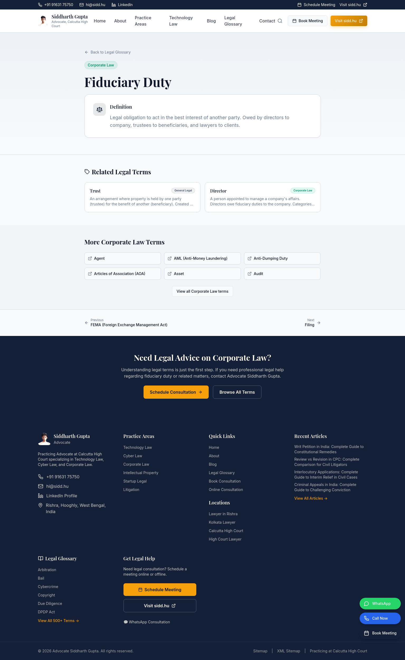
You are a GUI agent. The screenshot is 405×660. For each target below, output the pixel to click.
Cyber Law (132, 456)
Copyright (46, 595)
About (120, 20)
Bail (41, 578)
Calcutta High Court (226, 530)
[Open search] (280, 21)
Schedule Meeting (316, 4)
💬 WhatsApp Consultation (146, 622)
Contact (267, 20)
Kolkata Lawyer (222, 522)
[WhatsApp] (380, 603)
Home (100, 20)
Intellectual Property (141, 472)
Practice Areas (143, 21)
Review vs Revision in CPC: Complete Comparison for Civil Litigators (326, 462)
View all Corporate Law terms (202, 291)
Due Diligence (50, 603)
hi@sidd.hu (92, 4)
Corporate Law (136, 464)
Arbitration (47, 569)
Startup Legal (135, 481)
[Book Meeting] (380, 633)
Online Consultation (226, 489)
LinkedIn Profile (57, 495)
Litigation (131, 489)
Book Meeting (307, 20)
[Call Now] (380, 618)
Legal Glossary (233, 21)
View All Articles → (311, 498)
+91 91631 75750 (55, 4)
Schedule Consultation (176, 392)
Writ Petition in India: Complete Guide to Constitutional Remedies (329, 449)
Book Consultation (225, 481)
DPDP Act (46, 612)
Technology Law (181, 21)
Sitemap (260, 651)
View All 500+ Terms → (58, 620)
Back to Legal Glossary (107, 52)
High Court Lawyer (225, 539)
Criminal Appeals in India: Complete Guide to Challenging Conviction (325, 487)
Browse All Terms (237, 392)
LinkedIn (122, 4)
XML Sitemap (288, 651)
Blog (211, 20)
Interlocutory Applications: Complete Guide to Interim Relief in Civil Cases (326, 474)
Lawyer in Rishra (223, 514)
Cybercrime (48, 586)
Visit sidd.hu (353, 4)
